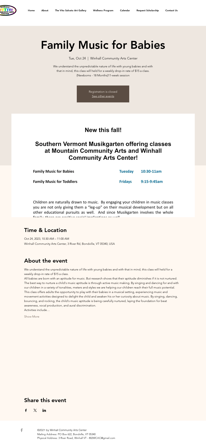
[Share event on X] (35, 410)
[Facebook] (21, 430)
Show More (31, 316)
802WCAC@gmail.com (102, 438)
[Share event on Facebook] (26, 410)
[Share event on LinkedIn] (44, 410)
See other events (103, 96)
